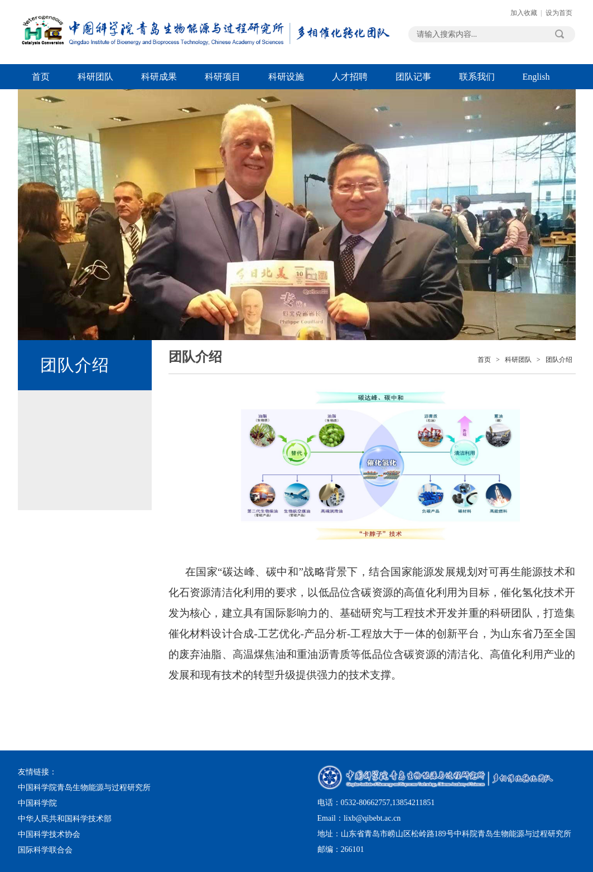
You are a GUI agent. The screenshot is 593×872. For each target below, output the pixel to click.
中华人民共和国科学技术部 (65, 819)
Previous (48, 139)
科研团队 (95, 76)
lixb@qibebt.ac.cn (372, 818)
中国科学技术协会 (49, 834)
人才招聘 (350, 76)
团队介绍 (559, 360)
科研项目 (222, 76)
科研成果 (159, 76)
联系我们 (477, 76)
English (536, 76)
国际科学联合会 (45, 850)
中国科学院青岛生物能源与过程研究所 (84, 787)
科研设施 (286, 76)
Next (545, 139)
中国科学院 (37, 803)
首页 (41, 76)
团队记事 (413, 76)
